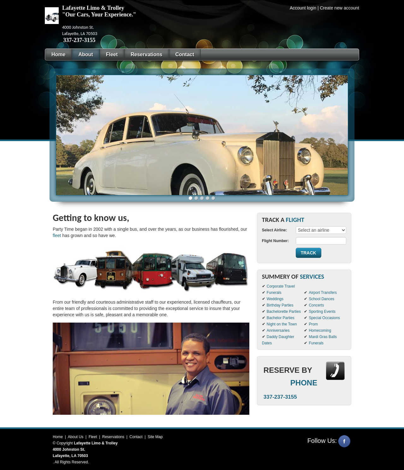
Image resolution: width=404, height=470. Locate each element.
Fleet (93, 437)
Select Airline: (274, 230)
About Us (75, 437)
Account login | (304, 7)
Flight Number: (275, 241)
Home (58, 437)
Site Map (155, 437)
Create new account (339, 7)
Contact (135, 437)
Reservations (113, 437)
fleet (57, 235)
